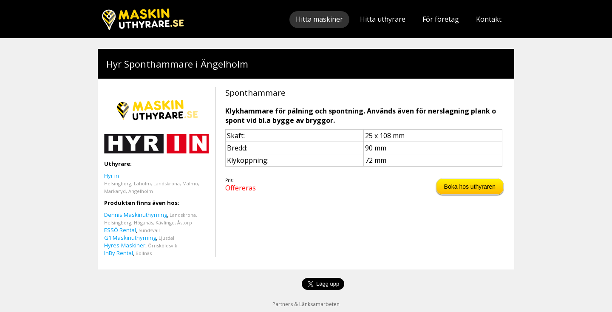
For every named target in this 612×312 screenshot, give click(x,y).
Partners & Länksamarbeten (306, 304)
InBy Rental (118, 253)
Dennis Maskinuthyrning (135, 214)
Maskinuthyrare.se (143, 19)
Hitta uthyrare (382, 19)
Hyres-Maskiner (124, 245)
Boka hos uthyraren (470, 186)
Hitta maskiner (319, 19)
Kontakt (489, 19)
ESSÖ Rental (120, 230)
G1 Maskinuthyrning (130, 237)
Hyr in (111, 175)
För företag (440, 19)
